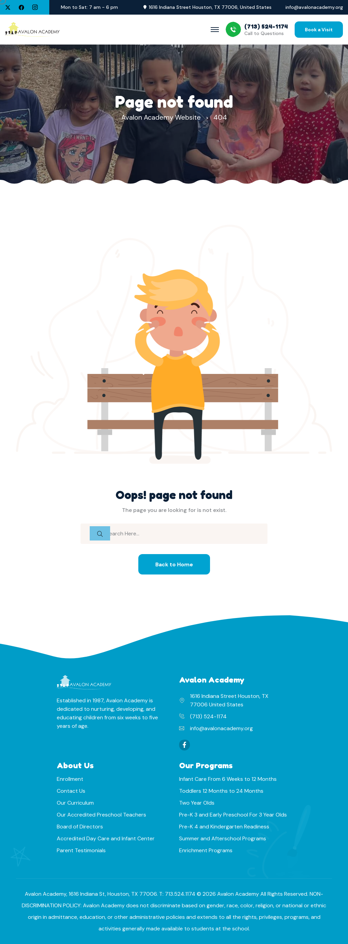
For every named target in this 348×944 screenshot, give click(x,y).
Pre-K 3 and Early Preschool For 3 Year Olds (233, 814)
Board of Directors (80, 826)
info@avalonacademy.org (314, 7)
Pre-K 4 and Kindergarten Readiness (224, 826)
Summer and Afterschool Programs (222, 838)
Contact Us (71, 790)
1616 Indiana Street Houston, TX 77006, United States (210, 7)
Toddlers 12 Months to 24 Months (221, 790)
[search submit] (100, 533)
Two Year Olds (196, 802)
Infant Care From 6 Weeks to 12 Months (228, 779)
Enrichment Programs (205, 850)
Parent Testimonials (81, 850)
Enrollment (70, 779)
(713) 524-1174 (208, 716)
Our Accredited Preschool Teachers (101, 814)
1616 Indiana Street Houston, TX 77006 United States (229, 700)
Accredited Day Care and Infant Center (106, 838)
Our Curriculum (75, 802)
